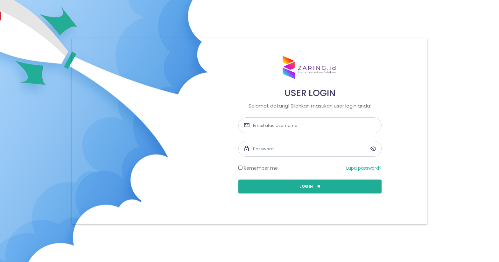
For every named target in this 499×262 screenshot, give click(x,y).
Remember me (261, 168)
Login (309, 186)
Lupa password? (364, 168)
